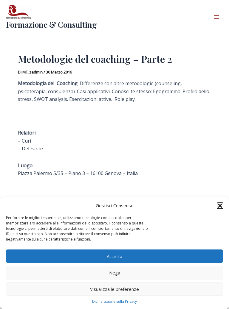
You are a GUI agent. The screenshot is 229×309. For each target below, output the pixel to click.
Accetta (114, 256)
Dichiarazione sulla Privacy (114, 301)
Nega (114, 273)
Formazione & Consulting (51, 24)
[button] (220, 206)
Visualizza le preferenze (114, 289)
